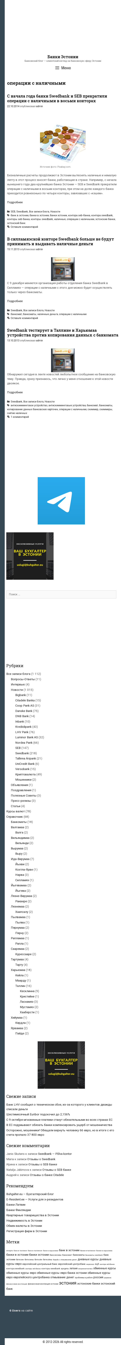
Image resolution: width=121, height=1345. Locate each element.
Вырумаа (17, 848)
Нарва (19, 875)
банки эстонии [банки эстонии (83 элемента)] (39, 1254)
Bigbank (20, 695)
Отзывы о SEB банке (42, 1164)
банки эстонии (58, 215)
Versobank (22, 769)
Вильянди (22, 843)
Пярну (19, 933)
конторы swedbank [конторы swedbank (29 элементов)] (50, 1268)
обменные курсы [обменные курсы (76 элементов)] (104, 1268)
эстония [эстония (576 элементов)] (67, 1283)
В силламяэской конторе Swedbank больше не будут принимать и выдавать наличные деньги (60, 241)
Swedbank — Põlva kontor (55, 1154)
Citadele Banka (25, 700)
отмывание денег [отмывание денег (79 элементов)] (62, 1277)
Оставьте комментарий (24, 226)
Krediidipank (23, 727)
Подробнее (15, 202)
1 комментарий (20, 416)
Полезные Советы (23, 795)
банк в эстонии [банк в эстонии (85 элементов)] (69, 1250)
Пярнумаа (18, 927)
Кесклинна (27, 991)
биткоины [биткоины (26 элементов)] (29, 1260)
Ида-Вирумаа (20, 859)
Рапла (19, 943)
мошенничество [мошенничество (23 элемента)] (85, 1269)
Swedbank (22, 211)
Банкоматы (19, 822)
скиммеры (105, 409)
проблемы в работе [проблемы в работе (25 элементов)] (84, 1278)
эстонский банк (16, 223)
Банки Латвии (15, 1204)
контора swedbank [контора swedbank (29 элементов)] (15, 1268)
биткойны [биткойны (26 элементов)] (47, 1260)
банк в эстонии (20, 215)
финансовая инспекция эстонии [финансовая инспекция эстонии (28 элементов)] (43, 1284)
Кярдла (20, 1023)
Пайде (19, 1033)
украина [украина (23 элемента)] (107, 1278)
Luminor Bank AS (26, 737)
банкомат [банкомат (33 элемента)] (67, 1255)
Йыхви (19, 864)
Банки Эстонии (62, 56)
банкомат (16, 314)
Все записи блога (39, 211)
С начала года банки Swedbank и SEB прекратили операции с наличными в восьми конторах (57, 98)
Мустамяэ (27, 1007)
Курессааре (23, 954)
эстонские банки (105, 219)
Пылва (20, 922)
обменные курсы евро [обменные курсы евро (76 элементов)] (21, 1272)
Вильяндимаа (20, 838)
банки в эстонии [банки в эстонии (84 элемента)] (17, 1254)
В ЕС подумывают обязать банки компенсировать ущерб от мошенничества (59, 1125)
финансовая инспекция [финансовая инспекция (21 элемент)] (16, 1284)
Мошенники (23, 779)
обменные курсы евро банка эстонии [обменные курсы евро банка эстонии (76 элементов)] (62, 1272)
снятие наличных (17, 413)
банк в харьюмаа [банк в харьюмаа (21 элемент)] (50, 1251)
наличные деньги (47, 314)
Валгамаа (17, 827)
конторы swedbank (42, 219)
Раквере (21, 901)
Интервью (18, 684)
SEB (13, 211)
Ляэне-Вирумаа (21, 896)
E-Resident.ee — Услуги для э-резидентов (34, 1199)
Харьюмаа (18, 970)
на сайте (21, 1310)
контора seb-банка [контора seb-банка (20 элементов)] (107, 1264)
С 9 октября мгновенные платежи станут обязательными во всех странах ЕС (59, 1120)
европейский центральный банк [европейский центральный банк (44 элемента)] (39, 1264)
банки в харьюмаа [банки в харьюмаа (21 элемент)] (104, 1251)
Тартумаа (17, 959)
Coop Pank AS (24, 705)
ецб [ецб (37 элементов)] (97, 1264)
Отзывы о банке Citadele (47, 1175)
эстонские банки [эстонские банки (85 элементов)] (88, 1283)
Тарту (19, 965)
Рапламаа (17, 938)
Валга (19, 832)
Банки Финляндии (18, 1210)
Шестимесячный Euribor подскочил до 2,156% (38, 1114)
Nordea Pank (23, 742)
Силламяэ (22, 880)
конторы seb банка (18, 219)
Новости (55, 211)
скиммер (93, 409)
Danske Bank (23, 711)
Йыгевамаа (19, 885)
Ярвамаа (17, 1028)
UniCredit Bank (25, 764)
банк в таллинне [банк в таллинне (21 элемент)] (35, 1251)
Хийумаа (17, 1017)
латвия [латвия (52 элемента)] (73, 1268)
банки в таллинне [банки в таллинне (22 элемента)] (87, 1251)
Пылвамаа (18, 917)
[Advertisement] (62, 32)
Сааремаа (17, 949)
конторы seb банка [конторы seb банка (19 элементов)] (33, 1269)
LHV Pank (21, 732)
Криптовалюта (25, 774)
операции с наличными (80, 219)
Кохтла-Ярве (24, 869)
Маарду (20, 980)
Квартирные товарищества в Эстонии (32, 1215)
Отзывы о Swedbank (41, 1159)
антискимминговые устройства (67, 405)
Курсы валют (15, 811)
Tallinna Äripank (25, 758)
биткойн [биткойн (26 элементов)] (38, 1260)
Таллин (20, 986)
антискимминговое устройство (29, 405)
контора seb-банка (79, 215)
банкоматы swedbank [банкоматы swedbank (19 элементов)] (94, 1255)
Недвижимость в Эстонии (24, 1220)
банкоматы (29, 314)
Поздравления (21, 790)
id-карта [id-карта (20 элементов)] (9, 1251)
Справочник (14, 816)
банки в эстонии (39, 215)
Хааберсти (27, 1012)
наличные (60, 219)
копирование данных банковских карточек (32, 409)
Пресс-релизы (21, 801)
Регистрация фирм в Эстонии (26, 1231)
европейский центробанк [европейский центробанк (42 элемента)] (72, 1264)
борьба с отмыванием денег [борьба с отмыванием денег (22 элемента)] (65, 1260)
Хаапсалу (21, 912)
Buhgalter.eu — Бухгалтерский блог (30, 1194)
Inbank (19, 721)
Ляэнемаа (17, 906)
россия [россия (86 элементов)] (98, 1277)
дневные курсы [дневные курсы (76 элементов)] (88, 1259)
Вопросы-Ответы (23, 679)
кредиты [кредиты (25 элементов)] (65, 1269)
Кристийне (27, 996)
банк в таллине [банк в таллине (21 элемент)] (20, 1251)
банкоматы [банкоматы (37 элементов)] (79, 1255)
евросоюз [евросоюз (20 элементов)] (90, 1264)
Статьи (15, 806)
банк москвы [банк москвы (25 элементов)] (55, 1255)
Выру (19, 853)
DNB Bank (22, 716)
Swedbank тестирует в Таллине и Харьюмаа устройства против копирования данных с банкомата (62, 333)
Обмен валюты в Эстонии (24, 1226)
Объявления (19, 785)
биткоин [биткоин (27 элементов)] (20, 1259)
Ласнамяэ (26, 1001)
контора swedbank (102, 215)
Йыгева (20, 891)
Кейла (19, 975)
